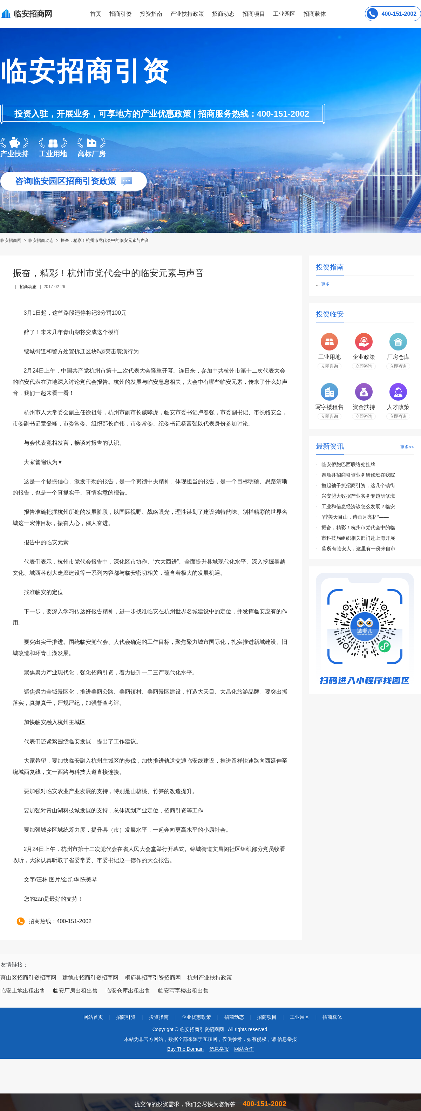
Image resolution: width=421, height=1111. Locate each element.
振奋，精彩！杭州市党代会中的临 (358, 527)
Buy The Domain (185, 1049)
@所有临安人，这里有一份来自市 (358, 548)
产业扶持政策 (187, 14)
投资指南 (151, 14)
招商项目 (254, 14)
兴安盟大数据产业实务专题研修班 (358, 496)
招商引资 (120, 14)
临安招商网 (11, 240)
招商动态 (223, 14)
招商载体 (332, 1017)
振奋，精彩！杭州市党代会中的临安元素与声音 (105, 240)
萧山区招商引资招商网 (28, 978)
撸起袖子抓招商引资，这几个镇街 (358, 485)
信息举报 (219, 1049)
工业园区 (284, 14)
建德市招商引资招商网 (90, 978)
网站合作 (244, 1049)
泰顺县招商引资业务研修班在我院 (358, 475)
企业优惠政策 (196, 1017)
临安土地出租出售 (22, 991)
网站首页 (93, 1017)
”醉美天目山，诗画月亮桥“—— (354, 517)
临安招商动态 (41, 240)
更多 (325, 284)
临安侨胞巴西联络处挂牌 (348, 464)
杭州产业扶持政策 (209, 978)
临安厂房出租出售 (75, 991)
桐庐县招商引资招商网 (153, 978)
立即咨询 (329, 366)
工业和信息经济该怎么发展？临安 (358, 506)
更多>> (407, 447)
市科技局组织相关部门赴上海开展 (358, 538)
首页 (95, 14)
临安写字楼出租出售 (183, 991)
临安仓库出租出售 (128, 991)
